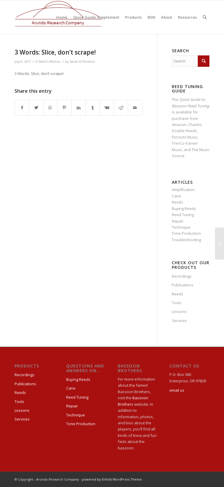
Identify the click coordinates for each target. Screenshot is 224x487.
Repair (177, 221)
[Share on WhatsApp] (50, 107)
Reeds (177, 202)
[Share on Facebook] (22, 107)
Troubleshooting (186, 239)
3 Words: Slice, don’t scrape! (55, 52)
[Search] (204, 17)
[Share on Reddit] (121, 107)
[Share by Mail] (135, 107)
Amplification (183, 189)
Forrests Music (184, 137)
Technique (181, 227)
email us (176, 390)
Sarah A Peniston (82, 61)
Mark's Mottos (49, 61)
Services (179, 320)
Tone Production (186, 233)
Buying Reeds (184, 208)
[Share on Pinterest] (64, 107)
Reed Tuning (183, 214)
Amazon (179, 124)
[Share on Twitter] (36, 107)
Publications (182, 285)
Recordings (182, 276)
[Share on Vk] (106, 107)
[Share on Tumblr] (92, 107)
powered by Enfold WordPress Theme (112, 479)
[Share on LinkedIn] (78, 107)
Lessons (179, 311)
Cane (176, 196)
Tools (176, 302)
